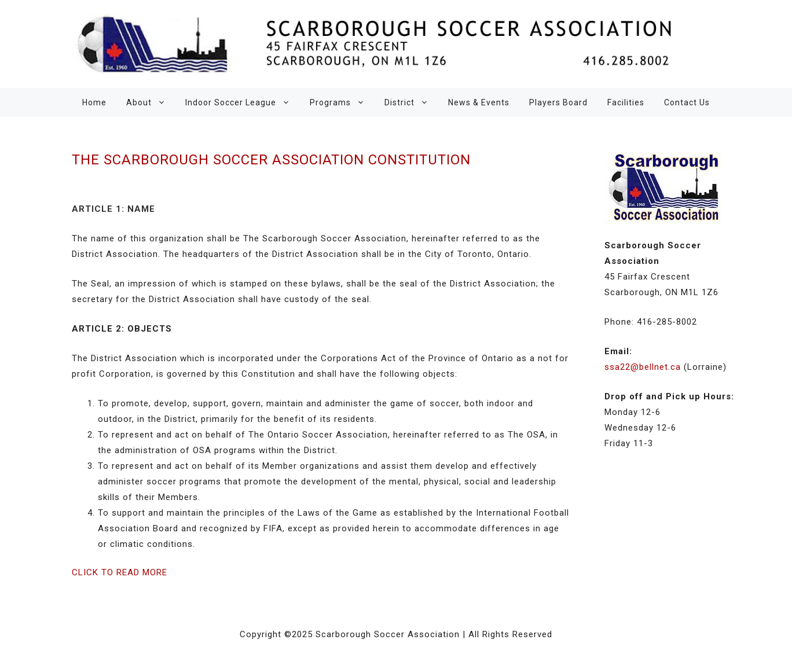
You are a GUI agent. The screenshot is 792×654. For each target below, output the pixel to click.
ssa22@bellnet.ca (642, 367)
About (150, 102)
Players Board (558, 102)
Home (94, 102)
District (411, 102)
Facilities (625, 102)
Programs (342, 102)
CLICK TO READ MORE (119, 572)
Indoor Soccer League (242, 102)
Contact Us (687, 102)
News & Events (478, 102)
